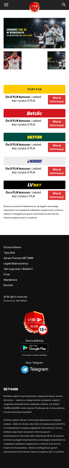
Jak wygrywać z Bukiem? (18, 269)
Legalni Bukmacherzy (16, 263)
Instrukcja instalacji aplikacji (34, 355)
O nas (7, 274)
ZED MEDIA (21, 301)
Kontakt (8, 285)
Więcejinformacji (57, 99)
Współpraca (10, 279)
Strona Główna (12, 247)
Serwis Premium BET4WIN (18, 258)
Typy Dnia (9, 252)
